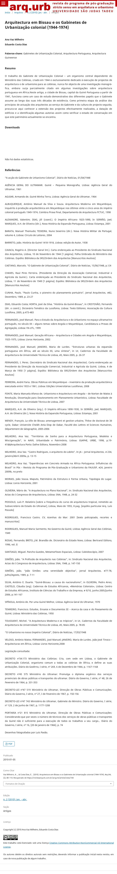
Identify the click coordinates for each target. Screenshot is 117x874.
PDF (10, 743)
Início (7, 12)
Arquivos (18, 12)
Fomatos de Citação (15, 783)
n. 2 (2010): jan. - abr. (37, 12)
